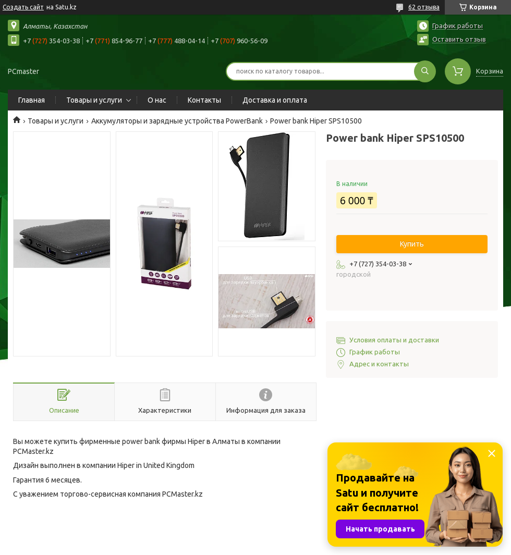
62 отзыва (424, 7)
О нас (157, 100)
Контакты (204, 100)
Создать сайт (23, 7)
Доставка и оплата (274, 100)
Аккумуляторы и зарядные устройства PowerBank (177, 121)
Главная (31, 100)
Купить (412, 244)
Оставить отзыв (459, 39)
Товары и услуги (94, 100)
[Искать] (425, 71)
